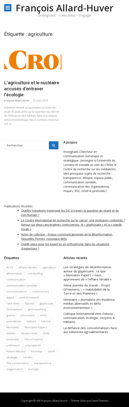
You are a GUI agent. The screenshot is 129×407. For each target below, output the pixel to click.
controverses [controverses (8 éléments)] (40, 291)
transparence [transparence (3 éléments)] (42, 363)
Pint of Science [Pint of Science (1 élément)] (34, 339)
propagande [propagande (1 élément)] (33, 345)
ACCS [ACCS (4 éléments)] (9, 267)
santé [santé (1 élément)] (51, 351)
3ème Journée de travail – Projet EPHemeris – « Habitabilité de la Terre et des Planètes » (86, 289)
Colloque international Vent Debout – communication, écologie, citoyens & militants (89, 318)
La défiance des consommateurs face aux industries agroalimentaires (90, 330)
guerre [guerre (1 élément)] (10, 315)
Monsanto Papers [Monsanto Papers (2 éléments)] (36, 327)
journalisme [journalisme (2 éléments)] (13, 321)
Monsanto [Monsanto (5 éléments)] (12, 327)
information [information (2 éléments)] (27, 315)
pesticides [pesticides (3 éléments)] (12, 339)
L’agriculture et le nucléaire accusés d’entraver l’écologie (31, 88)
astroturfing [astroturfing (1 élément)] (35, 273)
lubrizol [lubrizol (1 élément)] (46, 321)
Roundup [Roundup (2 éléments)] (36, 351)
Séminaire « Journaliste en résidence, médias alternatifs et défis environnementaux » (89, 304)
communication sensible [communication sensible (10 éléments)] (21, 285)
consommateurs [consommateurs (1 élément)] (16, 291)
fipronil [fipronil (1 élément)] (29, 303)
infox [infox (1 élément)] (43, 315)
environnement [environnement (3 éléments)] (29, 297)
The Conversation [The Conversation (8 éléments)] (17, 363)
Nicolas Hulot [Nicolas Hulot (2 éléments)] (29, 333)
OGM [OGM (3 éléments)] (46, 333)
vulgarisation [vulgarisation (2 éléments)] (14, 369)
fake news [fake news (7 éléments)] (13, 303)
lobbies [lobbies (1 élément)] (31, 321)
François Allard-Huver (64, 7)
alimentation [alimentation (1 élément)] (14, 273)
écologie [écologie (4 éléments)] (33, 369)
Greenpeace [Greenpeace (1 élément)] (14, 309)
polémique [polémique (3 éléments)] (13, 345)
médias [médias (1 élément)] (11, 333)
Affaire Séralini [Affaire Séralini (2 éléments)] (27, 267)
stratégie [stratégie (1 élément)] (12, 357)
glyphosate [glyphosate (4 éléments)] (46, 303)
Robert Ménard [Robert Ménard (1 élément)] (15, 351)
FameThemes (100, 400)
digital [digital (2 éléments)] (10, 297)
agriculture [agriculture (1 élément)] (49, 267)
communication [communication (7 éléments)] (15, 279)
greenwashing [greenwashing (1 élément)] (37, 309)
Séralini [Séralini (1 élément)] (28, 357)
